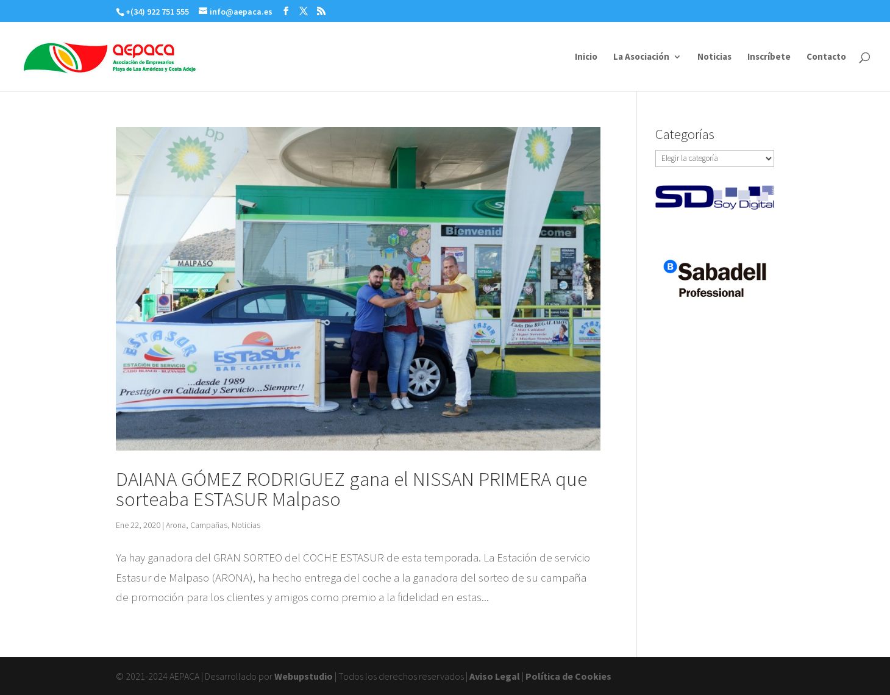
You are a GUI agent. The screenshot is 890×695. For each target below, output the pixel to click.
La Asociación (641, 57)
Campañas (208, 524)
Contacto (826, 57)
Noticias (714, 57)
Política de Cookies (568, 676)
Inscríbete (769, 57)
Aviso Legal (494, 676)
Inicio (586, 57)
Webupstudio (303, 676)
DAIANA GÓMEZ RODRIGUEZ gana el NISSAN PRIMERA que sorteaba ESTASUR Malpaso (351, 488)
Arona (176, 524)
